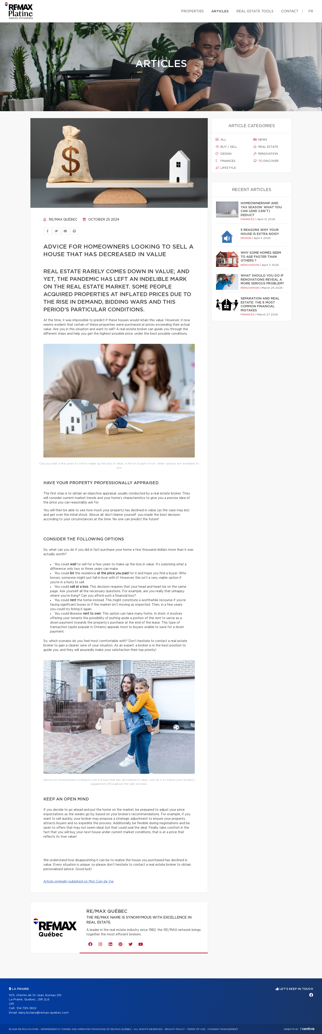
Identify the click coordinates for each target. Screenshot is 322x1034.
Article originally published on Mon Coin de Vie (78, 881)
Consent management (223, 1029)
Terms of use (196, 1029)
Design (223, 153)
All (221, 139)
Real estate (265, 146)
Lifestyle (226, 167)
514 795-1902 (26, 1008)
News (260, 139)
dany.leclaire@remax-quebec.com (43, 1012)
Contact (289, 11)
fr (310, 11)
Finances (225, 161)
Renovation (265, 153)
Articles (220, 11)
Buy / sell (226, 146)
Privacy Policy (175, 1029)
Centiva (307, 1028)
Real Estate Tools (254, 11)
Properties (192, 11)
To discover (266, 161)
